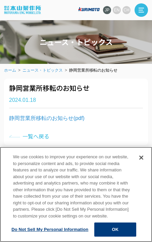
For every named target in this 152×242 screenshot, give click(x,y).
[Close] (141, 157)
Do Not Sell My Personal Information (49, 229)
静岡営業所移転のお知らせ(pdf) (47, 118)
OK (115, 229)
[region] (76, 194)
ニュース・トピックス (42, 70)
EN (117, 10)
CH (126, 10)
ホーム (10, 70)
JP (107, 10)
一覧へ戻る (35, 136)
